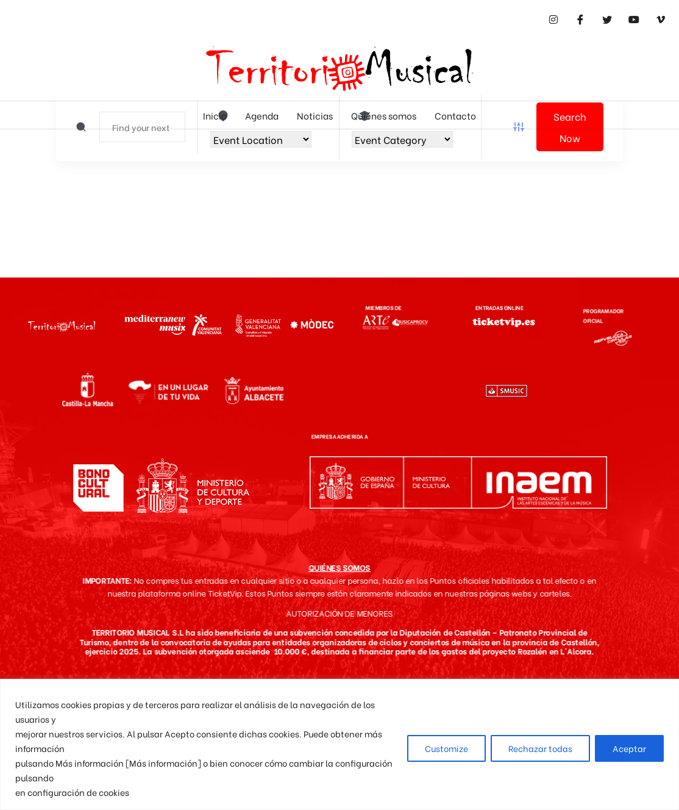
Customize (446, 748)
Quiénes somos (383, 115)
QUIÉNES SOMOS (339, 567)
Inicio (215, 115)
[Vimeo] (661, 18)
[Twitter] (607, 18)
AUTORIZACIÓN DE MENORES (339, 613)
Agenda (262, 115)
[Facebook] (580, 18)
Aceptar (629, 748)
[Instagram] (553, 18)
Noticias (315, 115)
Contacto (455, 115)
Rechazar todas (540, 748)
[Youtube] (634, 18)
